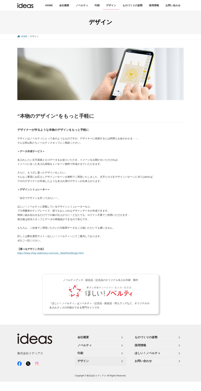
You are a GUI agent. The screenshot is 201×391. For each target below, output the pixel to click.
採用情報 (140, 345)
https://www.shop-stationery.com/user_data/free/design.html (50, 253)
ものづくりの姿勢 (146, 337)
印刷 (80, 353)
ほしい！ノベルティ (147, 353)
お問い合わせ (143, 361)
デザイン (83, 361)
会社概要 (83, 337)
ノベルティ (84, 345)
